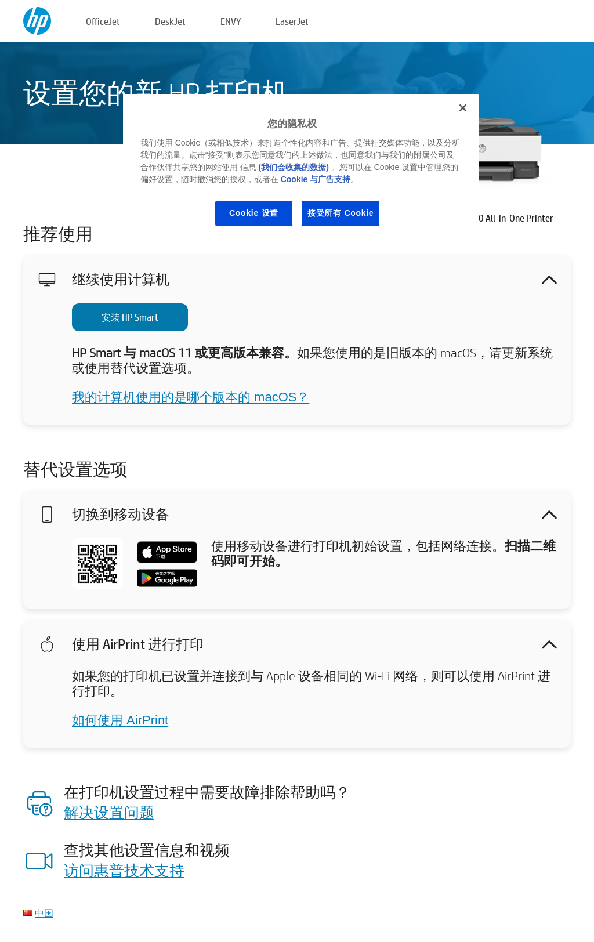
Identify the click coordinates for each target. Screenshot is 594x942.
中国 (44, 912)
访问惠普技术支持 (124, 870)
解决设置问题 (109, 812)
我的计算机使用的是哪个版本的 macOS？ (190, 397)
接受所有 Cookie (340, 213)
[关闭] (463, 108)
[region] (301, 169)
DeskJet (170, 21)
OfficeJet (103, 21)
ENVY (230, 21)
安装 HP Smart (130, 317)
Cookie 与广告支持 (316, 179)
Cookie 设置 (253, 213)
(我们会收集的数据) (294, 167)
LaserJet (292, 21)
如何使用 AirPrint (120, 720)
